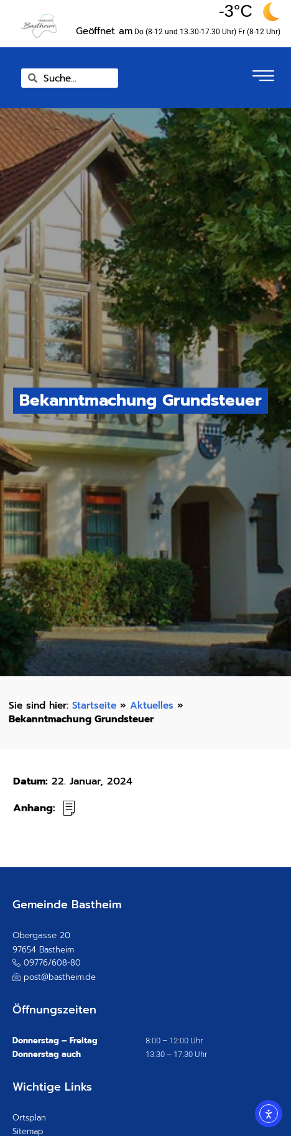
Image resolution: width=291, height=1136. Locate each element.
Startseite (94, 705)
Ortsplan (29, 1118)
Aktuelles (151, 705)
